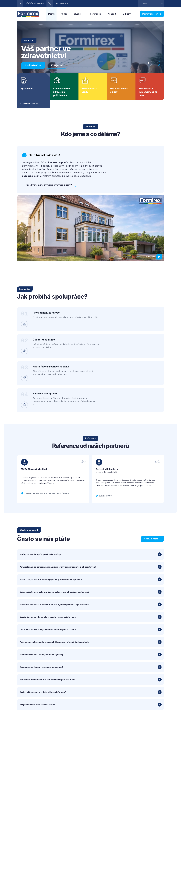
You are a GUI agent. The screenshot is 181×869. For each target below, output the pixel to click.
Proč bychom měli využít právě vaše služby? (49, 185)
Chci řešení (33, 65)
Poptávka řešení (151, 14)
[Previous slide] (149, 63)
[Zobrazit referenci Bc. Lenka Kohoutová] (128, 494)
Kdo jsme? (57, 65)
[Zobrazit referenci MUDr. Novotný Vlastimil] (53, 494)
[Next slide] (157, 63)
